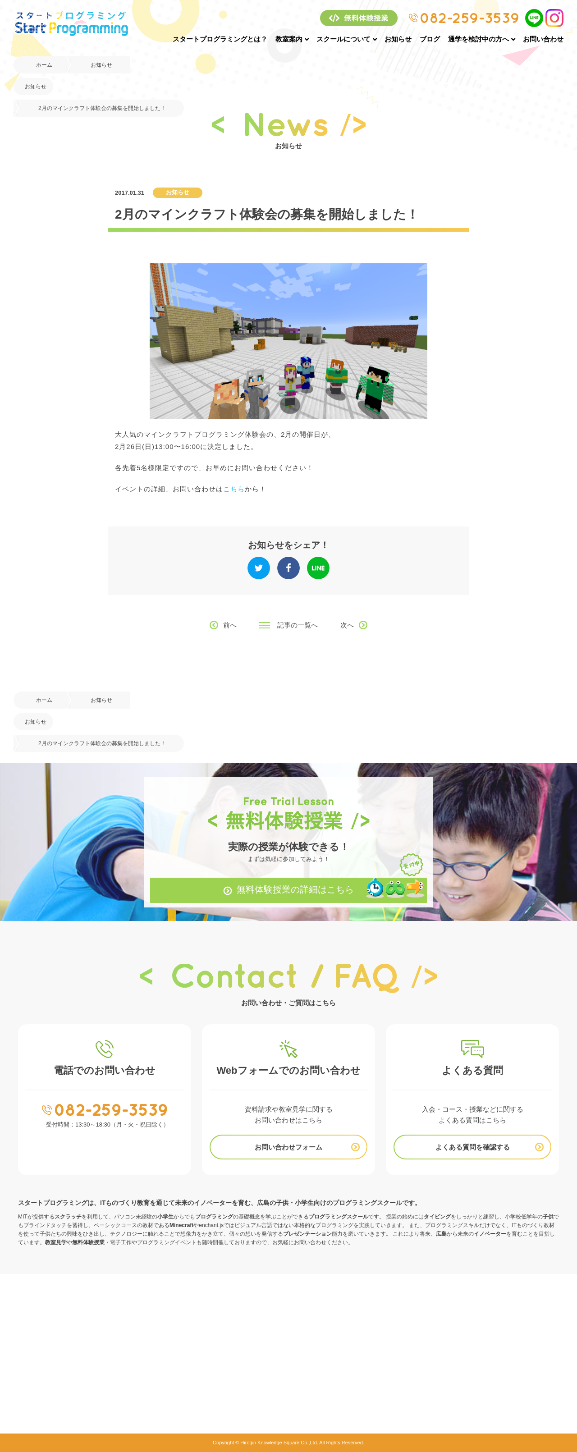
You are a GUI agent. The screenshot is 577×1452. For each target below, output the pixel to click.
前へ (230, 625)
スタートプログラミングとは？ (220, 39)
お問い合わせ (543, 39)
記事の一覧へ (297, 625)
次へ (347, 625)
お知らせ (398, 39)
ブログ (430, 39)
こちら (234, 489)
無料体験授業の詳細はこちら (295, 889)
